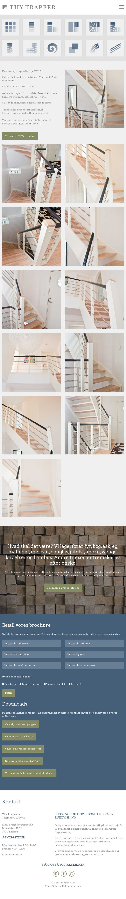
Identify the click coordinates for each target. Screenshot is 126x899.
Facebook (10, 684)
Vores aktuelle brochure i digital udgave (29, 773)
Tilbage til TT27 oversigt (20, 136)
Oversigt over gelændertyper (22, 761)
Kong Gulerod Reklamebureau (63, 886)
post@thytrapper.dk (21, 824)
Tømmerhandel (55, 684)
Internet (76, 684)
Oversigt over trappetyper (20, 724)
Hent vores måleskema (19, 736)
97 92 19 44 (18, 817)
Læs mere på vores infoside (63, 587)
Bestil (8, 692)
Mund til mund (31, 684)
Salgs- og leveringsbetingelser (23, 748)
